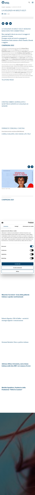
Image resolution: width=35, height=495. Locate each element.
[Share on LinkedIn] (10, 23)
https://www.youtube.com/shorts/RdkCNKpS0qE (13, 131)
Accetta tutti (17, 263)
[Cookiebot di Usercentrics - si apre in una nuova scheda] (28, 223)
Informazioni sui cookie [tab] (28, 226)
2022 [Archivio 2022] (8, 14)
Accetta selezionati (17, 267)
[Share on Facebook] (6, 23)
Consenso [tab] (5, 226)
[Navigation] (32, 2)
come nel (5, 59)
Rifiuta (17, 271)
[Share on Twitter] (3, 23)
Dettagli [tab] (16, 226)
